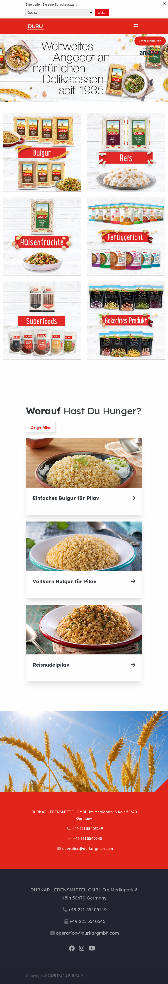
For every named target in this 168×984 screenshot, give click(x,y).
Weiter (102, 12)
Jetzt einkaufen (150, 41)
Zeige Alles (41, 427)
